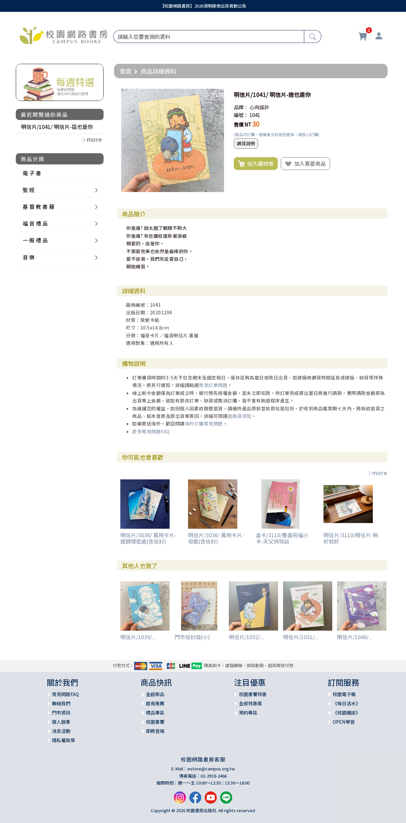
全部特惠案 (250, 703)
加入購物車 (256, 163)
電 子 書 (32, 173)
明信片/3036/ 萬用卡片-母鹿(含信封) (216, 538)
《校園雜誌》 (346, 712)
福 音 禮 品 (35, 223)
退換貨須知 (239, 416)
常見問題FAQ (65, 694)
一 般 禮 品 (35, 240)
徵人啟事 (61, 721)
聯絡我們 (61, 703)
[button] (218, 94)
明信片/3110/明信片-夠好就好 (350, 538)
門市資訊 (61, 712)
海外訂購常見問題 (204, 423)
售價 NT (242, 124)
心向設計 (259, 107)
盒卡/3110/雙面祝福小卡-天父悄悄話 (282, 538)
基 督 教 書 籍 (38, 206)
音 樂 (29, 257)
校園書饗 (155, 721)
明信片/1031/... (301, 637)
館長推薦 (155, 703)
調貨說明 (246, 143)
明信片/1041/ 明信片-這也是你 (57, 127)
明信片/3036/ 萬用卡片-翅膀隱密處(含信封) (148, 538)
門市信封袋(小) (192, 637)
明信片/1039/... (138, 637)
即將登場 (155, 731)
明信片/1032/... (246, 637)
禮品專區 (155, 712)
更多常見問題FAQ (151, 431)
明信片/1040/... (354, 637)
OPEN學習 (344, 721)
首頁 (125, 71)
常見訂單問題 (213, 385)
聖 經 (29, 190)
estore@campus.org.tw (211, 768)
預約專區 (248, 712)
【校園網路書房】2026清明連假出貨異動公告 (203, 6)
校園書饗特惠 (253, 694)
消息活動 (61, 731)
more (377, 472)
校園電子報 (344, 694)
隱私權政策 (63, 740)
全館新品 (155, 694)
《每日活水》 (346, 703)
